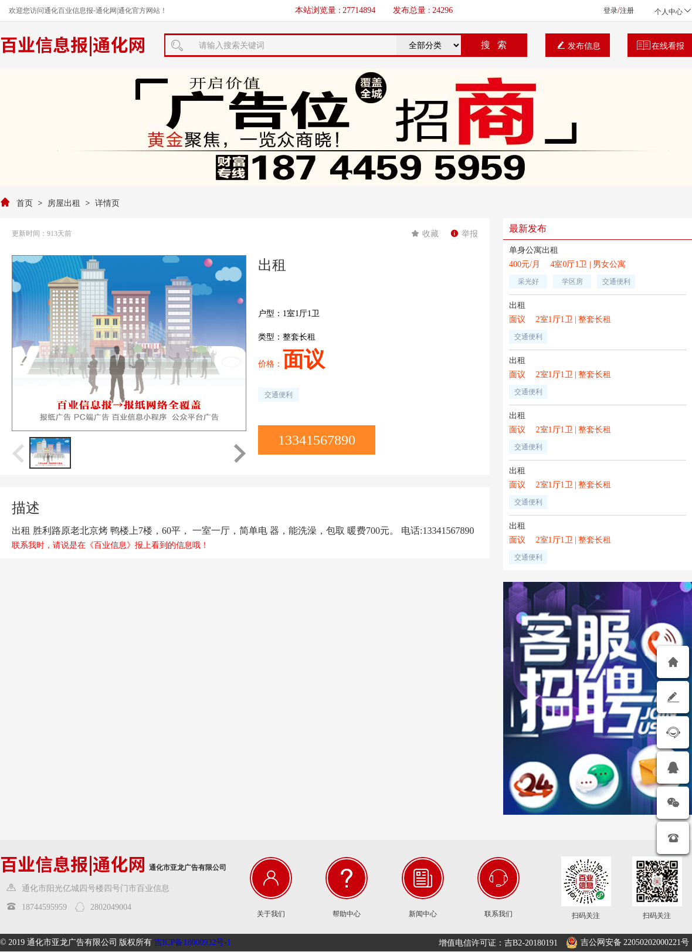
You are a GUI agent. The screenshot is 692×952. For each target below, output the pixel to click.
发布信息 (579, 45)
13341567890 (316, 440)
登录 (610, 10)
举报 (464, 233)
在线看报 (660, 45)
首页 (24, 203)
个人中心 (673, 12)
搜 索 (494, 45)
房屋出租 (64, 203)
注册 (627, 10)
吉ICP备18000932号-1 (192, 942)
